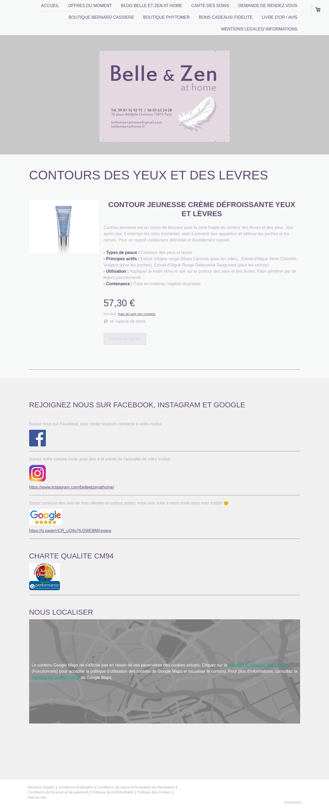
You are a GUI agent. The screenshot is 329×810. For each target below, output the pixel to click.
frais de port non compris (137, 314)
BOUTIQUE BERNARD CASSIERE (101, 18)
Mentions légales (41, 787)
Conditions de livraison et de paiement (58, 792)
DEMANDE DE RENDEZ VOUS (267, 5)
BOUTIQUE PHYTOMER (166, 18)
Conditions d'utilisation (76, 787)
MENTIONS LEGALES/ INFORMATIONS (259, 30)
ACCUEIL (50, 5)
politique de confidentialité (56, 677)
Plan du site (37, 797)
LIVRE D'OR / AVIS (279, 18)
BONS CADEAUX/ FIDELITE (225, 18)
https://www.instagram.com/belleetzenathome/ (71, 487)
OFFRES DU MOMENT (90, 5)
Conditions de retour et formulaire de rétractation (136, 787)
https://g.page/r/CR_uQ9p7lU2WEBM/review (70, 530)
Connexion (292, 802)
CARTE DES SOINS (210, 5)
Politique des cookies (154, 792)
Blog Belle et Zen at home (151, 5)
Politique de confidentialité (113, 792)
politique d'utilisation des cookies (258, 665)
